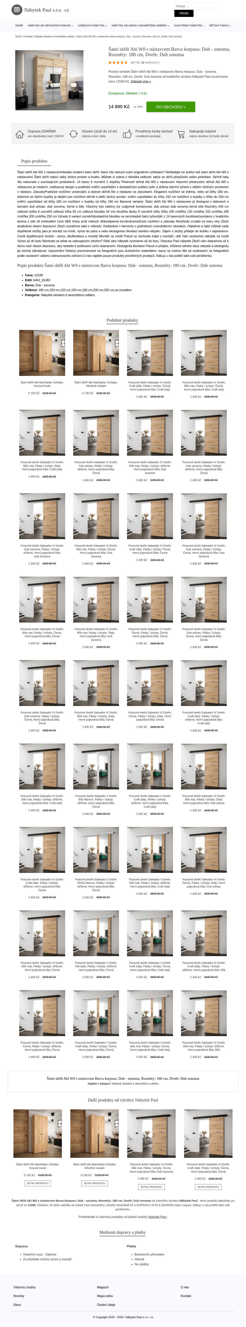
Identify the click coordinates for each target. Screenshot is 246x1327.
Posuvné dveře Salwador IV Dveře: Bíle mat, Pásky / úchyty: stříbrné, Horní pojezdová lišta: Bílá (203, 1046)
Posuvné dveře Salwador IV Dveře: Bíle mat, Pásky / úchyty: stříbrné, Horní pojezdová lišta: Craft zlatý (42, 799)
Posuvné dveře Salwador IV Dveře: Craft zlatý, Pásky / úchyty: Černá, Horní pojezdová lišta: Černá (149, 549)
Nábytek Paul (201, 76)
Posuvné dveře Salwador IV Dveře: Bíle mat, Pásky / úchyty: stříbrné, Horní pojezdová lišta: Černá (42, 966)
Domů (19, 25)
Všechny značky (24, 1287)
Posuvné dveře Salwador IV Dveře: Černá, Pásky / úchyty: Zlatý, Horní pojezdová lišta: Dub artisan (203, 883)
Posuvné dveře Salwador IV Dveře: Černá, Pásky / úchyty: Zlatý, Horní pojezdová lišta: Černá (149, 716)
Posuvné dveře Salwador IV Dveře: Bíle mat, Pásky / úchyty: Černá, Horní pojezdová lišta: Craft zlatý (203, 386)
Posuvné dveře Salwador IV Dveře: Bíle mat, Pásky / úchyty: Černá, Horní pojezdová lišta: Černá (42, 633)
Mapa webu (105, 1296)
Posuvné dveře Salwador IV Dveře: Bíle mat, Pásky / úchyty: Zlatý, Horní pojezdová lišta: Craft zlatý (42, 466)
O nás (185, 1287)
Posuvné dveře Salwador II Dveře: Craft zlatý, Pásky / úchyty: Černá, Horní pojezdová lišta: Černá (96, 1046)
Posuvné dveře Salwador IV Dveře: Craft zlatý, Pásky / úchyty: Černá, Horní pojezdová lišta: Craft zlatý (149, 386)
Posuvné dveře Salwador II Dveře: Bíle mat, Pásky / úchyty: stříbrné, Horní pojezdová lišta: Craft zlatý (150, 883)
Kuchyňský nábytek (188, 25)
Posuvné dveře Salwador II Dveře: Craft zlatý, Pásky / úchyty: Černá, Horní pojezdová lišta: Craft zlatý (150, 966)
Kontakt (186, 1296)
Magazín (103, 1287)
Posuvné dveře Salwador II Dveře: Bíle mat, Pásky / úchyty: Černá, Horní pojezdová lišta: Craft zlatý (150, 1046)
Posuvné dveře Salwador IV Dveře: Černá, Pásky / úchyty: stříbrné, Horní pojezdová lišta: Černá (42, 1046)
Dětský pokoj (219, 25)
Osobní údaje (106, 1304)
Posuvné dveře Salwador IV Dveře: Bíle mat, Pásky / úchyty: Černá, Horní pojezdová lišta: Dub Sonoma (151, 1168)
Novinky (18, 1296)
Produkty (27, 36)
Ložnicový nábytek (91, 25)
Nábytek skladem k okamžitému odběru (139, 25)
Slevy (17, 1304)
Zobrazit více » (141, 81)
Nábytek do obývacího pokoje (49, 25)
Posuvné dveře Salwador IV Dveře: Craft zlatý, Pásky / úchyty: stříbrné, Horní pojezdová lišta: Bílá (203, 966)
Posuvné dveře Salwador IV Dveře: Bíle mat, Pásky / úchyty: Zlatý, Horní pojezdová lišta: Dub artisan (203, 799)
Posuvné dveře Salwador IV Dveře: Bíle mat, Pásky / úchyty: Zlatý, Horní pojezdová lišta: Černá (96, 716)
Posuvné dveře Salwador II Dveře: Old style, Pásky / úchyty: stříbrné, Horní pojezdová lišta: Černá (96, 966)
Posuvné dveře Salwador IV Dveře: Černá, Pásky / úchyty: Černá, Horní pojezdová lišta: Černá (149, 633)
